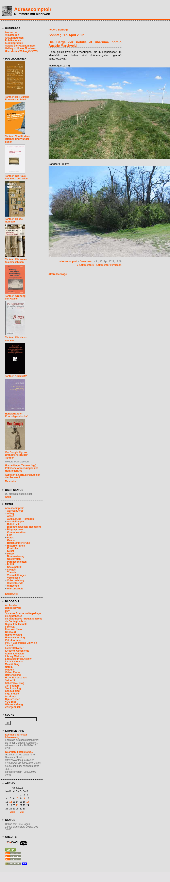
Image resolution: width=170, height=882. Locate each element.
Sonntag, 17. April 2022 (66, 35)
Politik (10, 564)
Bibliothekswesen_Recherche (24, 526)
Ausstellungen (15, 521)
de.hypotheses (13, 616)
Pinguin (9, 669)
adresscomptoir (68, 261)
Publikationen (13, 40)
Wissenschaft (15, 588)
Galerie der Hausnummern (20, 45)
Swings (11, 569)
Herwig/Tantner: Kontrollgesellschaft (16, 415)
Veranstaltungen (16, 575)
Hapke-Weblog (13, 634)
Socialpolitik (14, 567)
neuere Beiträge (58, 29)
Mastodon (11, 481)
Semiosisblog (13, 688)
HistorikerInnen (16, 545)
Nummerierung (15, 556)
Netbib (9, 667)
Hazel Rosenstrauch (16, 677)
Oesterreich (14, 559)
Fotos (10, 537)
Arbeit (10, 516)
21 (17, 805)
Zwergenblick (13, 707)
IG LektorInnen (13, 640)
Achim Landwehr (15, 653)
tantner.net (11, 32)
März (12, 812)
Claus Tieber (12, 699)
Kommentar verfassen (108, 265)
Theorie (11, 572)
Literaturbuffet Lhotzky (18, 658)
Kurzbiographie (14, 43)
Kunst (10, 551)
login (8, 496)
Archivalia (11, 605)
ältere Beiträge (58, 274)
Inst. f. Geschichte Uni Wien (21, 642)
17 (28, 801)
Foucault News (13, 629)
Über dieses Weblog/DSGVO (21, 51)
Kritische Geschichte (17, 650)
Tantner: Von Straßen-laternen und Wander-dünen (17, 139)
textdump (10, 696)
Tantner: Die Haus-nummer (16, 339)
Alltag (10, 513)
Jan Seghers (12, 685)
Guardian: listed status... (19, 752)
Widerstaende (15, 583)
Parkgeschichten (17, 561)
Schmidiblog (12, 691)
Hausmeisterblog (15, 637)
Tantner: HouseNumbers (14, 220)
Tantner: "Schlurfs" (16, 376)
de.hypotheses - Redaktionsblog (23, 618)
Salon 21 (10, 680)
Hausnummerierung (18, 542)
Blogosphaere (15, 529)
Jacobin (9, 645)
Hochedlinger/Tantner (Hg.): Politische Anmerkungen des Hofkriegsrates (21, 468)
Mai (22, 812)
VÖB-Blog (11, 701)
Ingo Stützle (12, 693)
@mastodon (12, 35)
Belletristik (13, 524)
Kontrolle (12, 548)
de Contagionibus (15, 621)
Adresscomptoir (32, 9)
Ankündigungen (14, 37)
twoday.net (11, 593)
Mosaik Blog (12, 664)
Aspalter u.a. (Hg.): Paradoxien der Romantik (22, 476)
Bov (7, 610)
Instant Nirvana (14, 661)
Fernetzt (10, 626)
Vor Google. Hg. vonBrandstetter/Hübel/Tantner (16, 455)
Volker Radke (12, 672)
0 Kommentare (85, 265)
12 (10, 802)
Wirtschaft (13, 585)
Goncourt (10, 632)
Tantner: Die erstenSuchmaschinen (16, 261)
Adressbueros (15, 510)
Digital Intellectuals (16, 624)
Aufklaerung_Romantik (20, 518)
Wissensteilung (14, 704)
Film (9, 535)
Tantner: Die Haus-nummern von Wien (16, 177)
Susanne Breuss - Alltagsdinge (23, 613)
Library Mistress (14, 656)
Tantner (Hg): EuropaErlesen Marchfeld (17, 98)
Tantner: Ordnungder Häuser (15, 297)
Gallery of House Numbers (20, 48)
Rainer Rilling (13, 675)
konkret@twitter (14, 648)
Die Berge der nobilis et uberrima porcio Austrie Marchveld (85, 43)
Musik (10, 553)
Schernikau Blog (14, 683)
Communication (16, 532)
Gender (11, 540)
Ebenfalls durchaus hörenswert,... (16, 736)
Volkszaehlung (15, 580)
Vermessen (13, 577)
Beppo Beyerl (13, 607)
